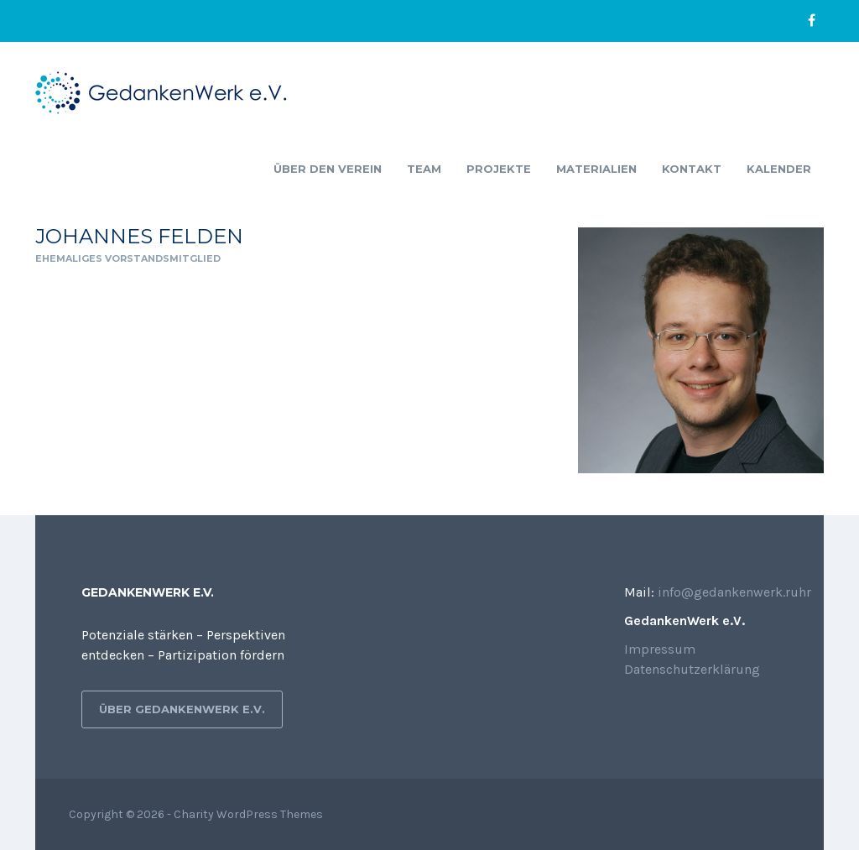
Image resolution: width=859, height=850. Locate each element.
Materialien (596, 168)
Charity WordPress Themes (248, 814)
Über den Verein (327, 168)
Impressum (659, 649)
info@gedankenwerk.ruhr (734, 592)
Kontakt (691, 168)
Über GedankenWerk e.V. (182, 709)
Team (424, 168)
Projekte (498, 168)
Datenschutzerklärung (692, 669)
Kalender (779, 168)
